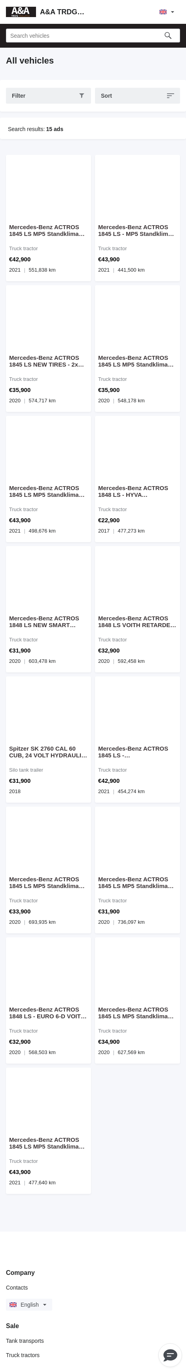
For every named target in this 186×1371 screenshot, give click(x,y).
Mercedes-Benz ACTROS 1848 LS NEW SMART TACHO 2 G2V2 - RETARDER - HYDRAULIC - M (47, 621)
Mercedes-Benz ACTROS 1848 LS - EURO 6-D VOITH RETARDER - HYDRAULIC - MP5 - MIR (47, 1013)
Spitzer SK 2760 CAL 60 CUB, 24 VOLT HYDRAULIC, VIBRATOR (48, 752)
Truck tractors (23, 1355)
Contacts (17, 1287)
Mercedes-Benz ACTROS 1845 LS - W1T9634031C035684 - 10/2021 (133, 752)
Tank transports (25, 1341)
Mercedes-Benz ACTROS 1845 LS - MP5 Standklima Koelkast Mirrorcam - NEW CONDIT (135, 230)
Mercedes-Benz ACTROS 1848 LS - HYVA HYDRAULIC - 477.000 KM (134, 491)
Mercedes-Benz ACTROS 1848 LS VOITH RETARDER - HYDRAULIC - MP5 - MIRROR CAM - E (136, 621)
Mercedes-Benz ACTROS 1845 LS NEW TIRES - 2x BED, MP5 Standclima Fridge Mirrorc (44, 361)
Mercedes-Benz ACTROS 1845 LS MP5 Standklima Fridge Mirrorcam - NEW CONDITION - (44, 230)
